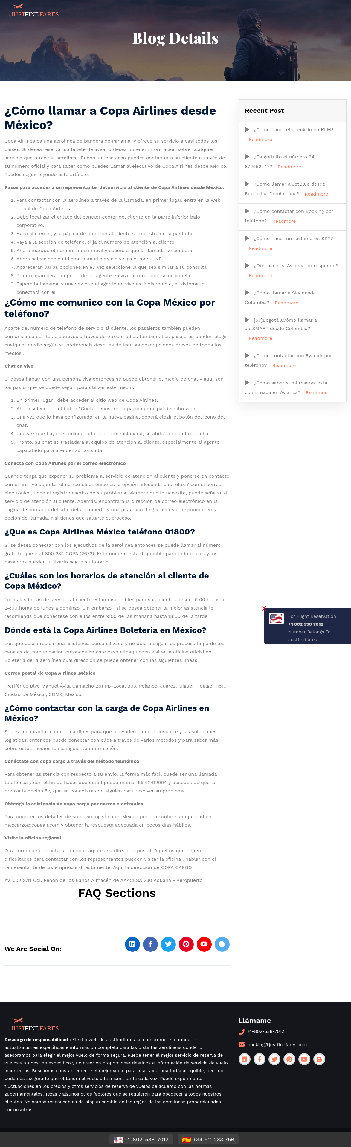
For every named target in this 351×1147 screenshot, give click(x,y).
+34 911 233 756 (208, 1139)
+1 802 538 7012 (305, 624)
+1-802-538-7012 (266, 1031)
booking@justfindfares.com (277, 1044)
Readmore (260, 139)
